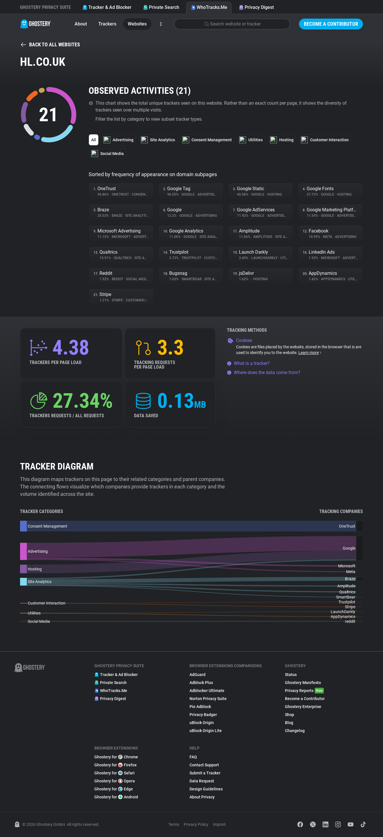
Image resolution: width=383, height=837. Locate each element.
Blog (289, 722)
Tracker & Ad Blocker (106, 7)
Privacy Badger (203, 714)
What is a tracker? (248, 363)
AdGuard (197, 674)
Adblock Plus (201, 682)
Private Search (161, 7)
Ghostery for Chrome (116, 757)
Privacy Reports (304, 690)
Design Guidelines (206, 789)
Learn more (310, 352)
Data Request (201, 781)
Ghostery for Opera (114, 781)
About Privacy (202, 797)
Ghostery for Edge (113, 789)
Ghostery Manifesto (303, 682)
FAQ (193, 757)
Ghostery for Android (116, 797)
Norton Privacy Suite (208, 698)
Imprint (219, 824)
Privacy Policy (196, 824)
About (81, 24)
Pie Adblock (200, 706)
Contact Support (204, 765)
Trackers (107, 24)
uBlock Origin (201, 722)
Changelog (295, 730)
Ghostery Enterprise (303, 706)
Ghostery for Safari (114, 773)
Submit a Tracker (204, 773)
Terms (173, 824)
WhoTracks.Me (209, 7)
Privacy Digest (256, 7)
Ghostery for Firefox (115, 765)
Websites (137, 24)
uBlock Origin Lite (205, 730)
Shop (289, 714)
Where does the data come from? (263, 372)
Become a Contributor (331, 24)
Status (291, 674)
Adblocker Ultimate (206, 690)
